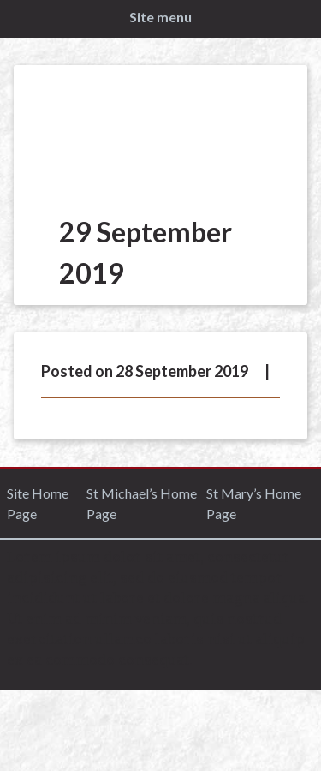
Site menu (160, 17)
